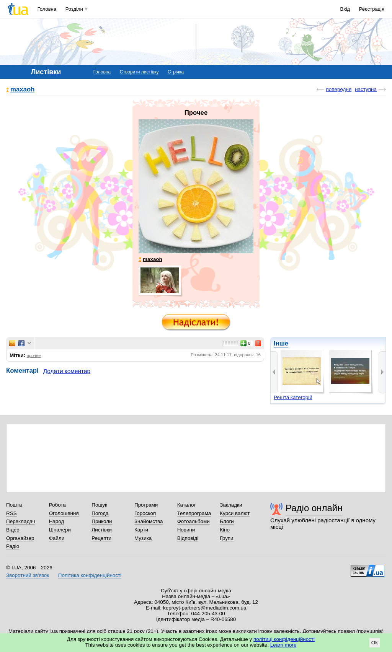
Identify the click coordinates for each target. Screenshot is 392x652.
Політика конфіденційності (89, 575)
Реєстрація (371, 9)
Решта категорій (293, 397)
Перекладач (20, 521)
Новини (186, 530)
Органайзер (20, 538)
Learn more (283, 645)
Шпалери (60, 530)
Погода (99, 513)
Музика (143, 538)
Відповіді (188, 538)
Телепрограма (194, 513)
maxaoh (22, 89)
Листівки (101, 530)
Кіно (225, 530)
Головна (47, 9)
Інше (281, 343)
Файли (57, 538)
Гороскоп (145, 513)
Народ (56, 521)
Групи (226, 538)
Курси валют (235, 513)
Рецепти (101, 538)
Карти (141, 530)
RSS (11, 513)
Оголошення (64, 513)
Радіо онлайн (314, 508)
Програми (146, 505)
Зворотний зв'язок (27, 575)
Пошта (14, 505)
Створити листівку (139, 72)
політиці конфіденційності (284, 639)
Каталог (186, 505)
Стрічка (176, 72)
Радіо (12, 546)
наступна (366, 89)
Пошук (99, 505)
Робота (57, 505)
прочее (34, 355)
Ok (374, 642)
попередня (338, 89)
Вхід (345, 9)
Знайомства (148, 521)
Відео (13, 530)
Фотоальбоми (193, 521)
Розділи (74, 9)
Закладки (231, 505)
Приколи (101, 521)
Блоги (227, 521)
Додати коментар (66, 371)
